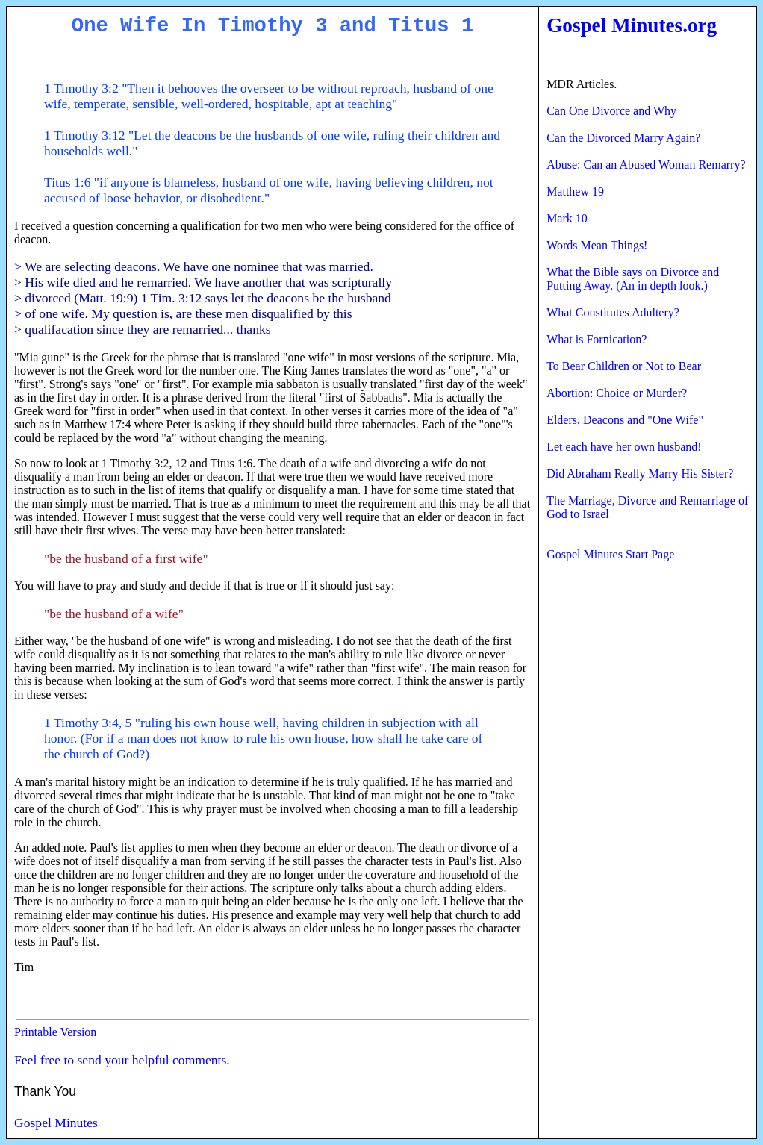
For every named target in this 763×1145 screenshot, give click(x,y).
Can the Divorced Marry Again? (623, 137)
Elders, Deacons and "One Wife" (624, 420)
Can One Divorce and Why (611, 110)
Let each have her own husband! (623, 446)
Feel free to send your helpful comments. (122, 1059)
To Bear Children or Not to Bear (623, 366)
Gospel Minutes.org (631, 25)
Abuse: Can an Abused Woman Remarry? (645, 164)
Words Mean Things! (596, 245)
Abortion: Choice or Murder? (616, 393)
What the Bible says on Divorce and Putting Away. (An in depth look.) (632, 279)
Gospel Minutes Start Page (610, 554)
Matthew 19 (575, 191)
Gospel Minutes (56, 1122)
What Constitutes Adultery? (612, 312)
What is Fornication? (596, 339)
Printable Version (55, 1032)
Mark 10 (567, 218)
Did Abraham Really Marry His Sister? (639, 473)
